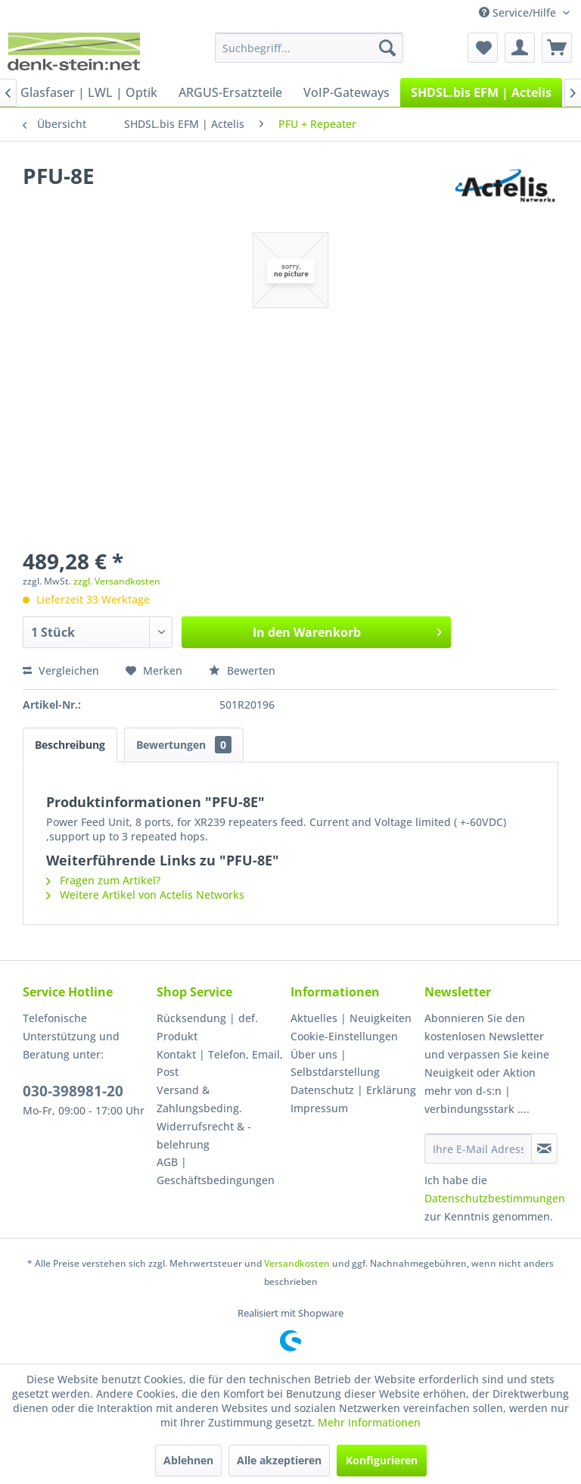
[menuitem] (309, 48)
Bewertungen (183, 744)
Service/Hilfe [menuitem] (519, 12)
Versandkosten (297, 1263)
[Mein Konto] (520, 48)
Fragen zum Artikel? (103, 880)
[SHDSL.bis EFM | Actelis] (481, 92)
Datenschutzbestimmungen (494, 1198)
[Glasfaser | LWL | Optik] (89, 92)
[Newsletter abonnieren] (544, 1148)
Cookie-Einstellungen (344, 1036)
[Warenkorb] (557, 48)
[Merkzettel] (483, 48)
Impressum (319, 1108)
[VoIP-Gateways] (346, 92)
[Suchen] (387, 48)
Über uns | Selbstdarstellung (335, 1063)
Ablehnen (188, 1460)
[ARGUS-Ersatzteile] (230, 92)
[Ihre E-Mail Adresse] (478, 1148)
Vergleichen (61, 670)
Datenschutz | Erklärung (353, 1090)
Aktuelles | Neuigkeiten (351, 1018)
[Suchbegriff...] (309, 48)
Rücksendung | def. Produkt (207, 1027)
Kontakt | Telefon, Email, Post (220, 1063)
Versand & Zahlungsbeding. (199, 1099)
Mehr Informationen (369, 1422)
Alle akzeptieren (279, 1460)
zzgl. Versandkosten (116, 581)
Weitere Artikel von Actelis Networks (145, 894)
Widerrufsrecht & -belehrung (204, 1135)
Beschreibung (70, 744)
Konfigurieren (382, 1460)
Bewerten (242, 670)
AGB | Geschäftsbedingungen (216, 1171)
